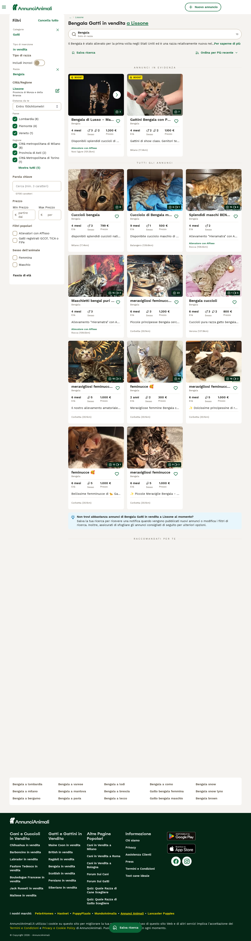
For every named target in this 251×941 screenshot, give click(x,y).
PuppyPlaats (82, 913)
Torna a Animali (24, 29)
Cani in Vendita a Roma (103, 856)
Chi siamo (133, 840)
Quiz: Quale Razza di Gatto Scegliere (102, 901)
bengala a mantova (72, 791)
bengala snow (206, 784)
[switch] (39, 78)
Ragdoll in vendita (61, 859)
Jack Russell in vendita (26, 888)
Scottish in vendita (61, 873)
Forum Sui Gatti (98, 881)
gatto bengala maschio (166, 798)
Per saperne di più (227, 43)
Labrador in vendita (24, 859)
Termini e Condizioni (140, 868)
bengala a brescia (117, 791)
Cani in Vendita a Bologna (99, 865)
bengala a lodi (114, 784)
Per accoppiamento (30, 63)
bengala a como (161, 784)
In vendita (23, 54)
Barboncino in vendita (25, 852)
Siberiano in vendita (62, 887)
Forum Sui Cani (98, 874)
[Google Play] (181, 836)
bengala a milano (25, 791)
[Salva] (118, 121)
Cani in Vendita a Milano (99, 847)
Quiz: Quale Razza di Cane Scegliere (102, 890)
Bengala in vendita (61, 866)
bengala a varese (70, 784)
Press (130, 861)
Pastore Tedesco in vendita (23, 868)
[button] (96, 95)
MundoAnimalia (106, 913)
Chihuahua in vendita (25, 845)
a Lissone (137, 23)
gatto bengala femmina (167, 791)
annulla (53, 87)
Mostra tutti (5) (29, 273)
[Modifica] (57, 196)
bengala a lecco (115, 798)
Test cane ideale (137, 876)
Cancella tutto (48, 20)
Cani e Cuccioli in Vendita (25, 836)
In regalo (45, 54)
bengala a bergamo (26, 798)
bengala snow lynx (209, 791)
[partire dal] (24, 320)
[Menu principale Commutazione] (4, 7)
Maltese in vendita (23, 895)
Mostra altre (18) (49, 179)
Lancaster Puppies (161, 913)
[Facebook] (176, 861)
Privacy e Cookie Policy (58, 928)
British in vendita (60, 852)
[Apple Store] (181, 848)
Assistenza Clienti (138, 854)
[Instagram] (187, 861)
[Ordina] (217, 53)
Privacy (131, 847)
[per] (50, 320)
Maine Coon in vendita (64, 845)
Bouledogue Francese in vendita (27, 879)
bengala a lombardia (27, 784)
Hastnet (63, 913)
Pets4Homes (44, 913)
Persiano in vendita (62, 880)
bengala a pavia (69, 798)
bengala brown (206, 798)
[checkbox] (15, 107)
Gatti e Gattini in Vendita (65, 836)
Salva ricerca (83, 52)
